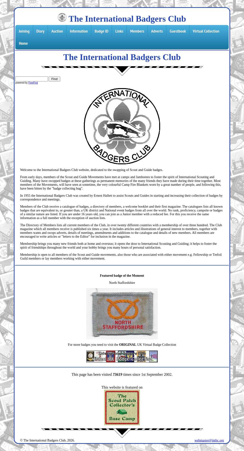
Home (23, 43)
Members (137, 31)
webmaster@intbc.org (209, 440)
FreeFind (33, 82)
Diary (40, 31)
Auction (57, 31)
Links (119, 31)
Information (79, 31)
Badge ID (101, 31)
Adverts (157, 31)
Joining (24, 31)
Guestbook (178, 31)
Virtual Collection (206, 31)
